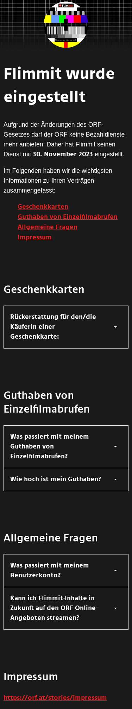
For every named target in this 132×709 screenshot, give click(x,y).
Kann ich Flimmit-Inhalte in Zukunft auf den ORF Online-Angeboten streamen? (54, 608)
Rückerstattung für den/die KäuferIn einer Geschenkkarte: (53, 327)
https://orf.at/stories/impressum (55, 698)
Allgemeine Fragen (47, 227)
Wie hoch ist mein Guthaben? (55, 479)
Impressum (35, 237)
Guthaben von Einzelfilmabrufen (68, 217)
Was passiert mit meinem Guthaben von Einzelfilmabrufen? (49, 447)
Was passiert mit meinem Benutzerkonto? (49, 571)
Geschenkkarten (43, 207)
